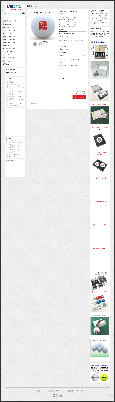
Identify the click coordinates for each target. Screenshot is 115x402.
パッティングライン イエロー (13, 152)
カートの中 (10, 62)
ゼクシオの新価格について (13, 164)
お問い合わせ (10, 70)
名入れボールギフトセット (14, 40)
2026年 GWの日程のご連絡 (13, 94)
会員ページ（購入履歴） (14, 66)
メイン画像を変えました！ (13, 155)
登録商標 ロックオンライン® (15, 29)
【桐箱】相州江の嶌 (11, 162)
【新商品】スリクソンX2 (12, 157)
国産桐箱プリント (12, 51)
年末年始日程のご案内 (12, 115)
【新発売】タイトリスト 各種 (13, 101)
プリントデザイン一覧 (13, 33)
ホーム (9, 18)
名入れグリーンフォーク (14, 47)
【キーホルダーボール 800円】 (100, 304)
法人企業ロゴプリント (13, 25)
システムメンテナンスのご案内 (14, 113)
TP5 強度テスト (10, 150)
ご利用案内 (10, 73)
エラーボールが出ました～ (13, 161)
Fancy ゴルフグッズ (13, 58)
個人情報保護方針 (54, 391)
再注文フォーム (11, 36)
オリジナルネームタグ (13, 55)
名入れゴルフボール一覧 (14, 22)
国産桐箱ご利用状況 (11, 166)
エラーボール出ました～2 (12, 159)
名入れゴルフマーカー (13, 44)
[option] (43, 25)
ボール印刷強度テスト (12, 154)
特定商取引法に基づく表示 (75, 391)
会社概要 (37, 391)
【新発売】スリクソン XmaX (13, 96)
